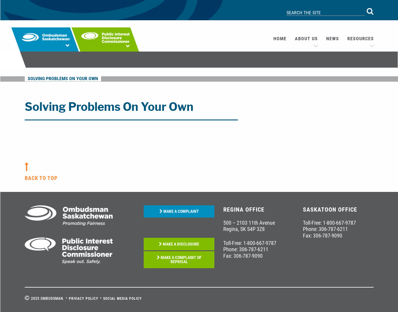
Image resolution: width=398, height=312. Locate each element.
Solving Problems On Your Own (63, 78)
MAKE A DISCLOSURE (179, 244)
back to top (41, 178)
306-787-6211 (253, 249)
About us (306, 38)
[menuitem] (280, 38)
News (332, 38)
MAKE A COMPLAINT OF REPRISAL (179, 259)
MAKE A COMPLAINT (179, 211)
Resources (360, 38)
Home (280, 38)
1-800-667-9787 (259, 243)
